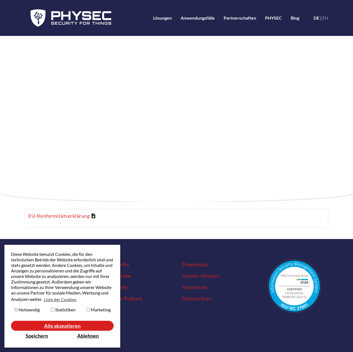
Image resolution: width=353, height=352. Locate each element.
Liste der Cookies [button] (60, 299)
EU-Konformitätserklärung (59, 216)
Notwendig (27, 309)
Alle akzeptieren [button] (62, 326)
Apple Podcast (122, 298)
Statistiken (63, 309)
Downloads (195, 264)
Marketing (98, 309)
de (316, 17)
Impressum (195, 287)
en (325, 17)
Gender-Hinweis (201, 276)
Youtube (121, 276)
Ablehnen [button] (88, 336)
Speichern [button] (37, 336)
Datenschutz (196, 298)
